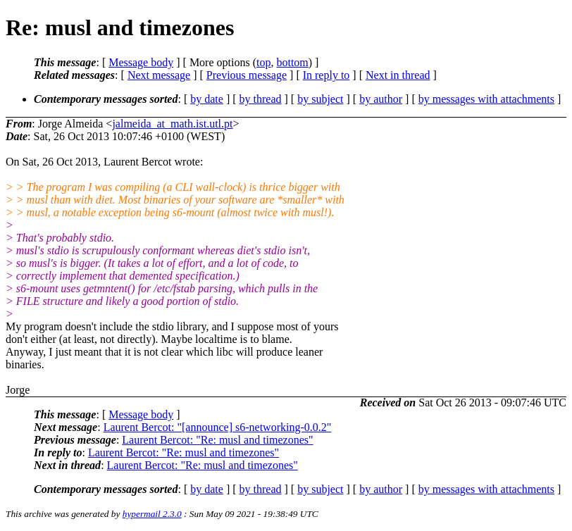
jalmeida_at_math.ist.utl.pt (172, 124)
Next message (159, 75)
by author (380, 99)
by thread (261, 99)
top (263, 62)
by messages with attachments (486, 99)
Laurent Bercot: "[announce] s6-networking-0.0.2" (218, 427)
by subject (320, 99)
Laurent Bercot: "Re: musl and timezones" (217, 440)
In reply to (326, 75)
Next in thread (398, 75)
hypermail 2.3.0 (152, 513)
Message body (140, 62)
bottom (292, 62)
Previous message (246, 75)
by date (206, 99)
